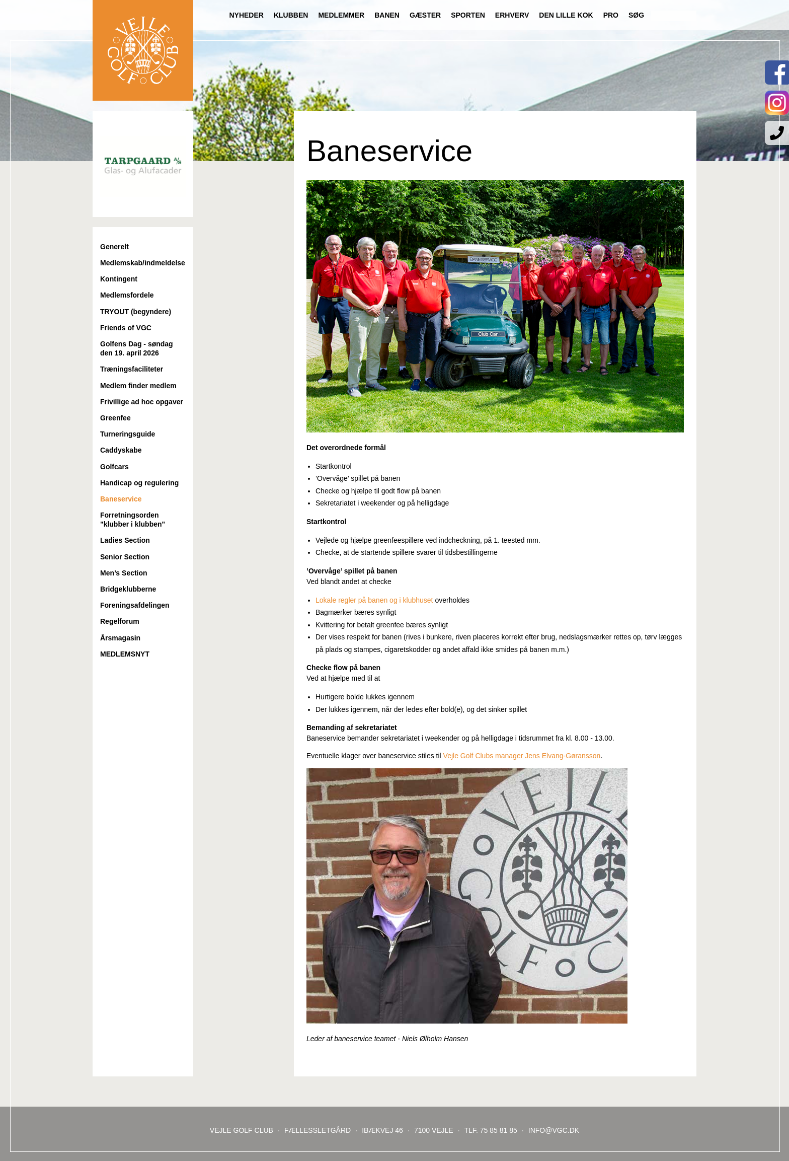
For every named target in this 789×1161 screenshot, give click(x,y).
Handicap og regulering (139, 483)
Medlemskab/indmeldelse (142, 263)
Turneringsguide (127, 434)
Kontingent (118, 279)
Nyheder (246, 15)
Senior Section (124, 557)
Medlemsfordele (127, 295)
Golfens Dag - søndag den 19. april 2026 (136, 348)
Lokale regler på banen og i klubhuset (375, 600)
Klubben (291, 15)
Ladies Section (125, 540)
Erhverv (512, 15)
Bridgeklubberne (128, 589)
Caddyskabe (120, 450)
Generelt (114, 247)
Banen (387, 15)
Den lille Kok (566, 15)
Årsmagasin (120, 638)
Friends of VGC (125, 328)
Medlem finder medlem (138, 386)
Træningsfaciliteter (131, 369)
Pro (610, 15)
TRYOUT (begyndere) (135, 312)
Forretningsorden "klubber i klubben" (132, 519)
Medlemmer (341, 15)
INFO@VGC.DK (553, 1130)
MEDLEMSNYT (124, 654)
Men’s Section (123, 573)
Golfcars (114, 467)
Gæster (425, 15)
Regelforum (119, 621)
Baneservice (121, 499)
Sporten (468, 15)
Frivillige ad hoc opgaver (141, 402)
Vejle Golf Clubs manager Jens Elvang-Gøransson (522, 756)
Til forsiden (143, 50)
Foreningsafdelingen (135, 605)
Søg (636, 15)
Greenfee (115, 418)
